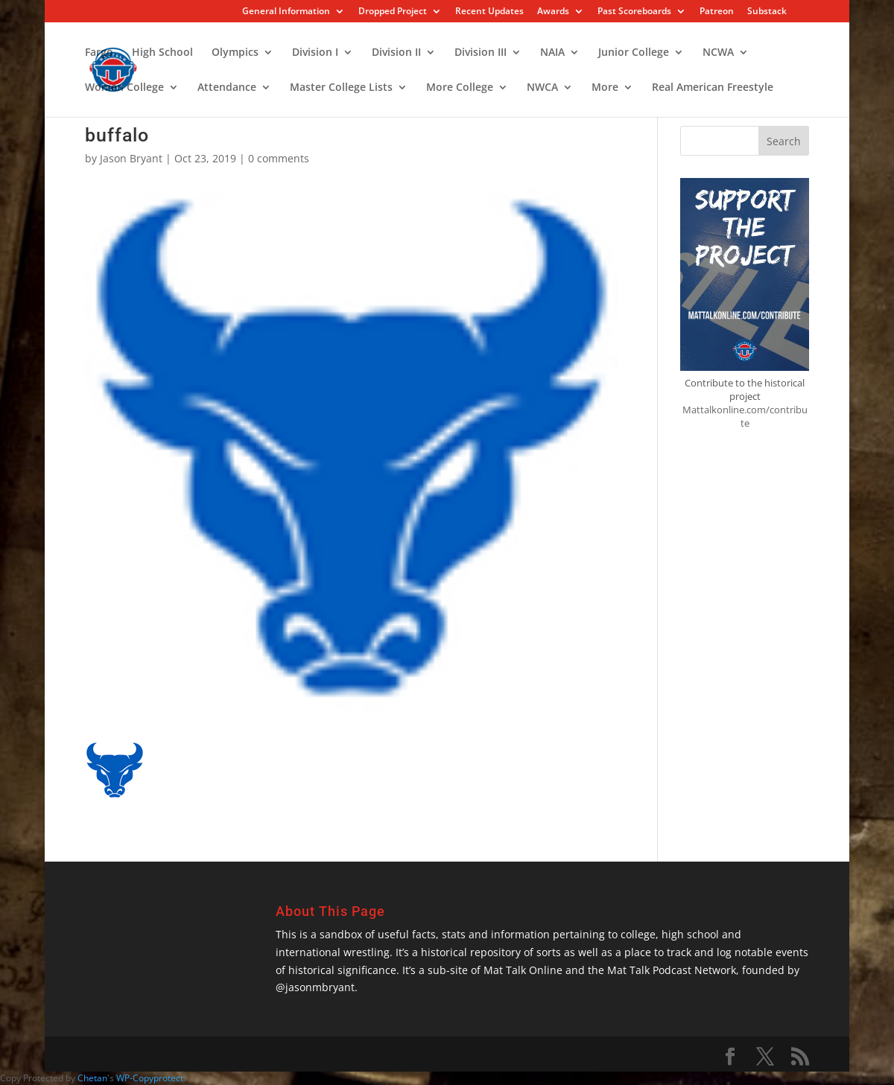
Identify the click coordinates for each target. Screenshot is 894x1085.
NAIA (552, 53)
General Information (286, 12)
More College (459, 88)
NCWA (718, 53)
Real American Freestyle (712, 88)
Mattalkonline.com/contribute (745, 416)
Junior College (633, 53)
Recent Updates (489, 12)
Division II (396, 53)
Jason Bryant (131, 158)
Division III (480, 53)
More (605, 88)
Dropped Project (392, 12)
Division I (315, 53)
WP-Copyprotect (149, 1078)
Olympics (235, 53)
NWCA (542, 88)
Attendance (226, 88)
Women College (124, 88)
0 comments (278, 158)
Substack (767, 12)
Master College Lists (341, 88)
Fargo (99, 53)
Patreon (717, 12)
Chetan (92, 1078)
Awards (553, 12)
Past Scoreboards (634, 12)
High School (162, 53)
